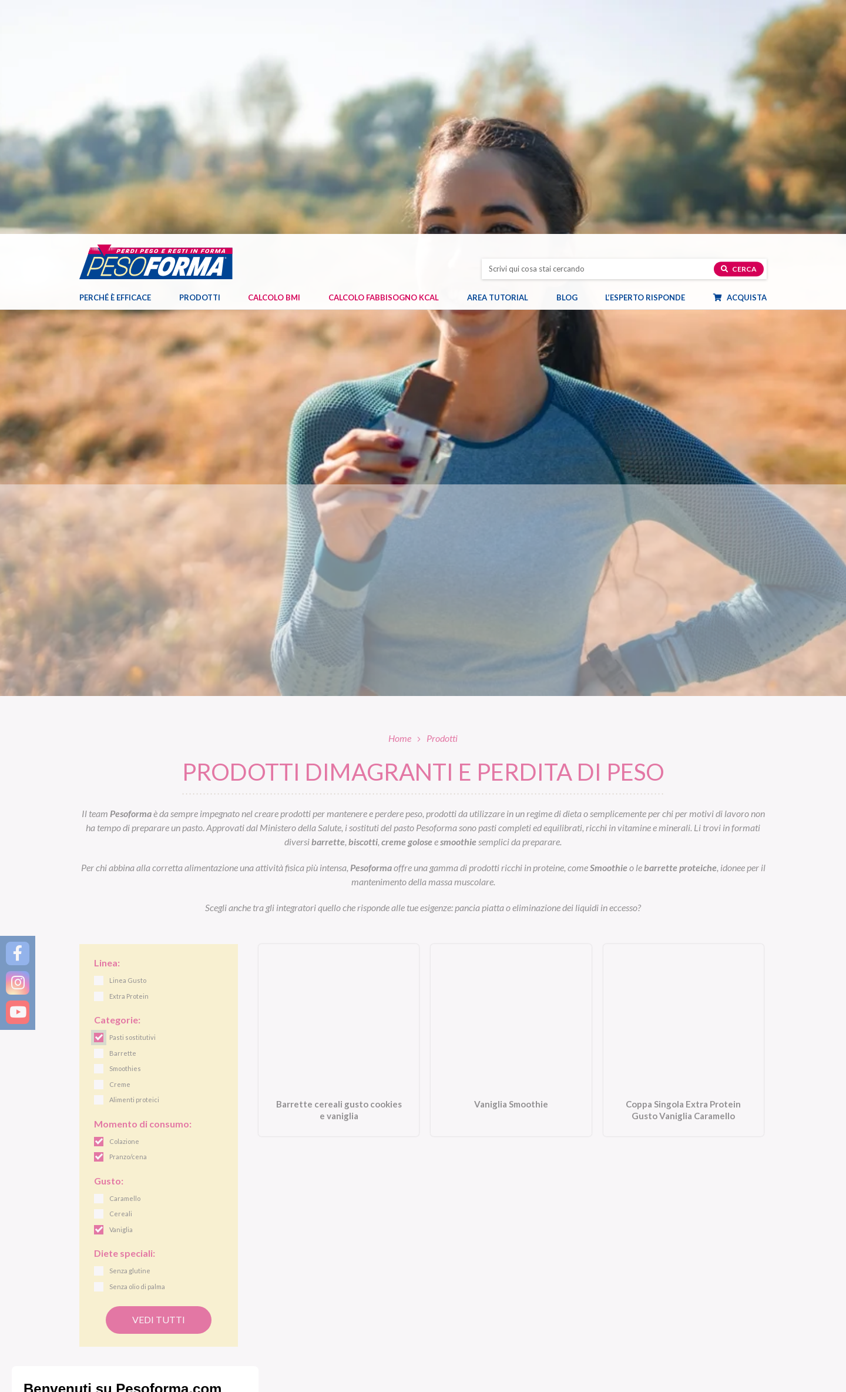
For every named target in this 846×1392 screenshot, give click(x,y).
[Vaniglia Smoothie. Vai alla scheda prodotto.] (511, 807)
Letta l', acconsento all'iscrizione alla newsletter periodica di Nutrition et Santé (533, 1216)
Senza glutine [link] (129, 1037)
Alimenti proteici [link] (134, 866)
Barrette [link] (122, 820)
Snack (266, 1335)
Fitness (619, 1335)
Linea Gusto (451, 1294)
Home (399, 504)
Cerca (739, 36)
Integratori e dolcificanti (295, 1349)
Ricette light (627, 1322)
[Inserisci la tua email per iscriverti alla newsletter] (333, 1216)
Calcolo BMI (274, 65)
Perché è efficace (115, 65)
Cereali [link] (120, 980)
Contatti (110, 1375)
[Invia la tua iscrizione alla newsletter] (714, 1218)
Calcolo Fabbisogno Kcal (383, 65)
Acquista (745, 65)
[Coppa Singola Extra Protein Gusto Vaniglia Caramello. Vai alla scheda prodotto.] (683, 807)
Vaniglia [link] (121, 996)
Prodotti (205, 65)
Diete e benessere (636, 1294)
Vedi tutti (158, 1085)
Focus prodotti (632, 1308)
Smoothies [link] (125, 835)
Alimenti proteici (283, 1322)
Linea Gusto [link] (127, 747)
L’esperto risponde (645, 65)
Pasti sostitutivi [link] (132, 804)
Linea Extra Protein (463, 1335)
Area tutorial (503, 65)
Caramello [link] (124, 965)
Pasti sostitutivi (281, 1294)
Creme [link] (119, 851)
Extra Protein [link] (129, 763)
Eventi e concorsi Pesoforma (654, 1349)
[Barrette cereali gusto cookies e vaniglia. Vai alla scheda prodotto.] (338, 807)
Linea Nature (453, 1308)
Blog (572, 65)
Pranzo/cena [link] (128, 923)
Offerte (267, 1363)
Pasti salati (273, 1308)
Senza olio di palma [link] (137, 1053)
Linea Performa (457, 1322)
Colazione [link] (124, 908)
